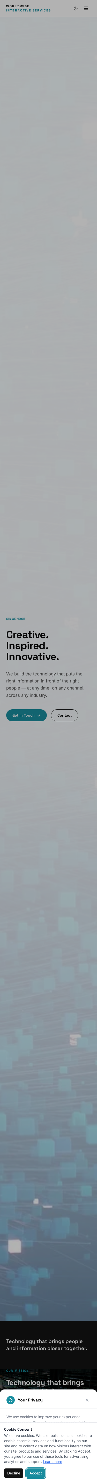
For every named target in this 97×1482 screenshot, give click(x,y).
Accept (35, 1473)
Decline (13, 1473)
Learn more (52, 1461)
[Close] (87, 1400)
